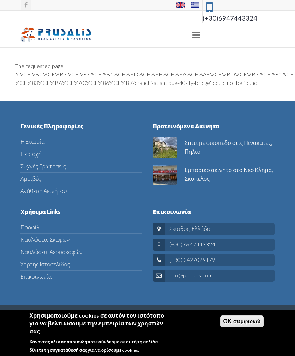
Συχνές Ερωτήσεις (43, 166)
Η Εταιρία (32, 141)
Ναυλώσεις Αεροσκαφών (51, 251)
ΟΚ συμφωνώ (242, 323)
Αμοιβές (30, 178)
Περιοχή (31, 154)
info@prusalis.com (191, 275)
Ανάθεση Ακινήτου (43, 191)
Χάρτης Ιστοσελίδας (45, 264)
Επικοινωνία (36, 276)
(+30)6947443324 (230, 18)
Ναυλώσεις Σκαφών (45, 239)
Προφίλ (30, 227)
